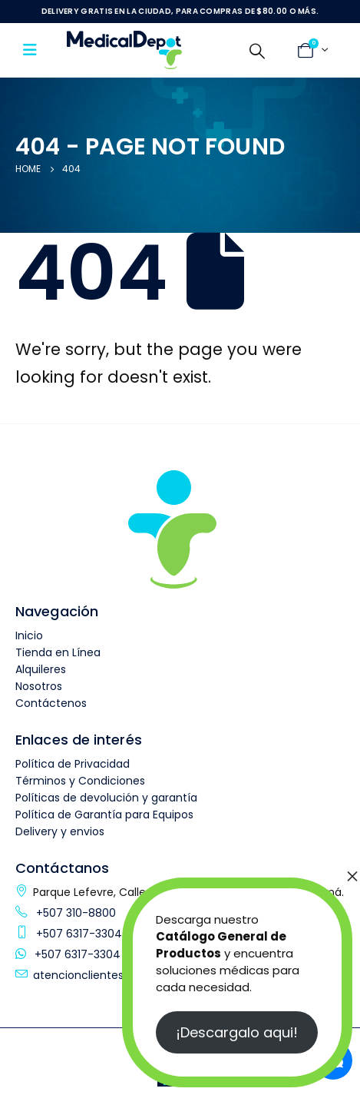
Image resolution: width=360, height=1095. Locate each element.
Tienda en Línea (58, 652)
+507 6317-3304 (77, 933)
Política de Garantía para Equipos (104, 814)
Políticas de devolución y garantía (106, 797)
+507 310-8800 (74, 913)
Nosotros (38, 686)
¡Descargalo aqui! (237, 1032)
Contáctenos (51, 703)
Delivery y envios (59, 831)
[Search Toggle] (257, 50)
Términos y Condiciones (80, 780)
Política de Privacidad (72, 763)
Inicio (29, 635)
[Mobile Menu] (35, 50)
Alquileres (40, 669)
